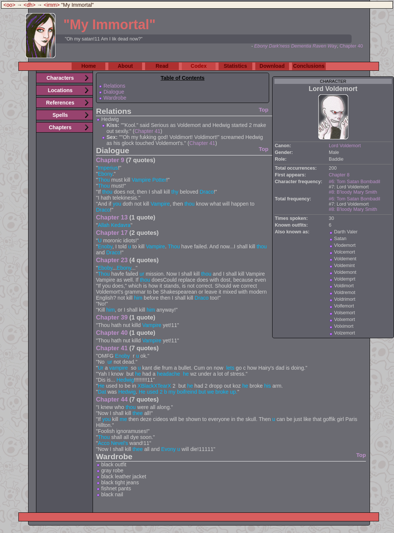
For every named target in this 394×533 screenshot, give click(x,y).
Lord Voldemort (345, 145)
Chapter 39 (112, 317)
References (60, 103)
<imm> (51, 5)
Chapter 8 (339, 175)
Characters (60, 78)
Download (272, 66)
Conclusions (309, 66)
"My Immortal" (109, 24)
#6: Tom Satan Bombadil (354, 181)
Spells (60, 115)
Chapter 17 (112, 232)
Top (263, 110)
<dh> (30, 5)
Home (88, 66)
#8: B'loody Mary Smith (353, 192)
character (333, 81)
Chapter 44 (112, 399)
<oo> (9, 5)
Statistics (235, 66)
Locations (60, 90)
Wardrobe (114, 98)
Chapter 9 (110, 160)
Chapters (60, 127)
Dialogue (113, 92)
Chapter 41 (147, 131)
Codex (199, 66)
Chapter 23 (112, 260)
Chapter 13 (112, 217)
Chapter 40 (351, 46)
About (125, 66)
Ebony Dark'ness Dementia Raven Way (295, 46)
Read (162, 66)
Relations (114, 86)
